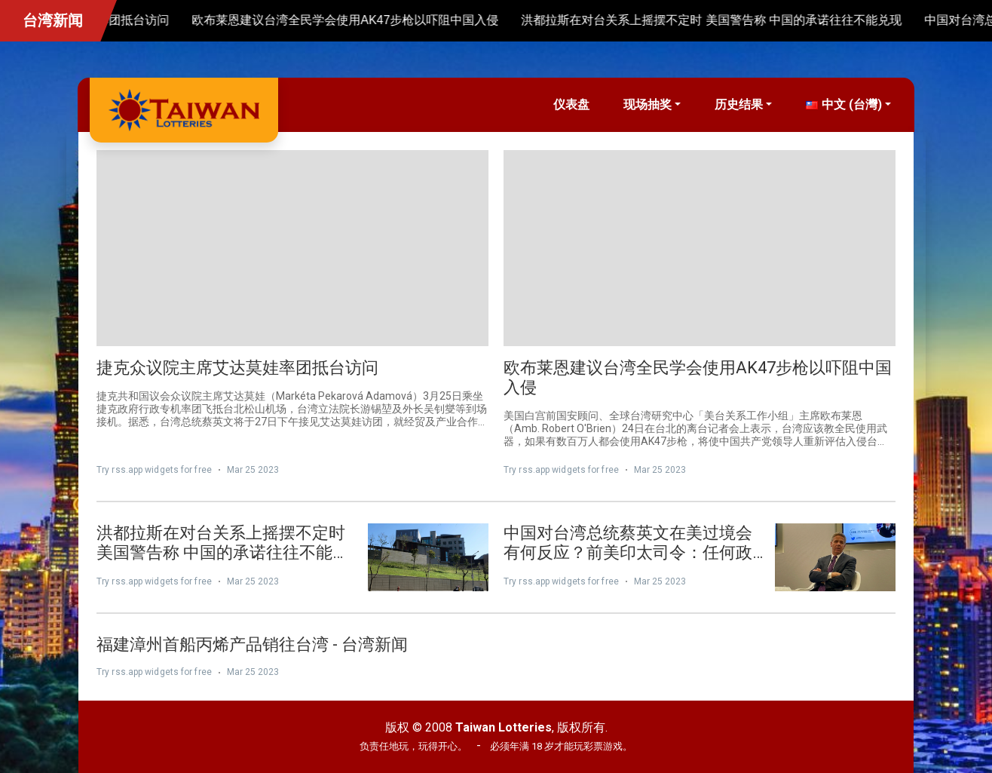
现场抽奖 (647, 104)
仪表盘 (571, 104)
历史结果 (739, 104)
